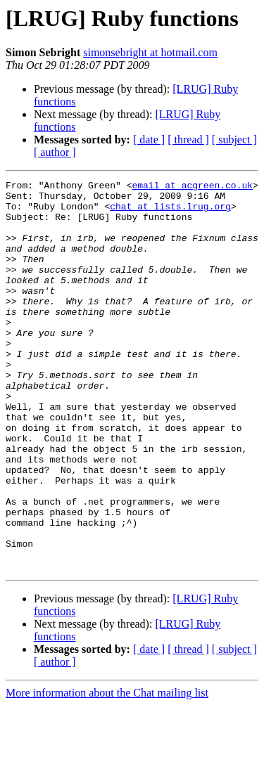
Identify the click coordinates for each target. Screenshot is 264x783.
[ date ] (149, 139)
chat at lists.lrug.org (170, 212)
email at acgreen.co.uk (192, 187)
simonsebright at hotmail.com (150, 52)
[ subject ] (234, 139)
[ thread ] (188, 139)
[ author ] (55, 152)
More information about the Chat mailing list (107, 771)
